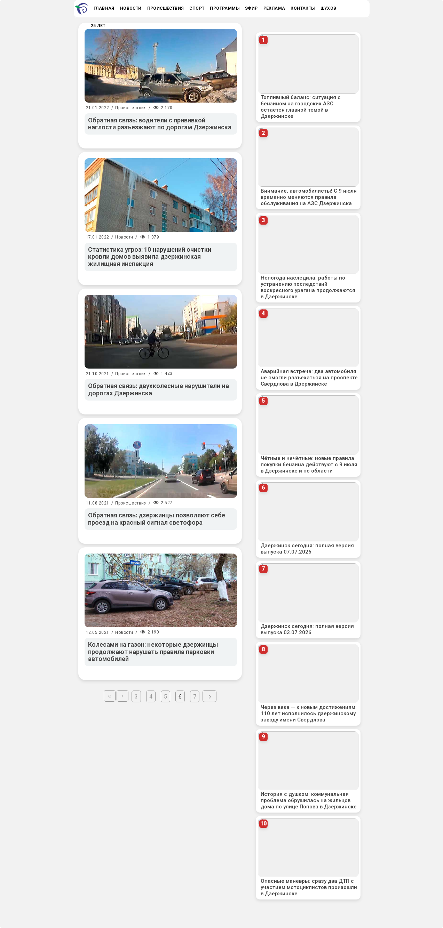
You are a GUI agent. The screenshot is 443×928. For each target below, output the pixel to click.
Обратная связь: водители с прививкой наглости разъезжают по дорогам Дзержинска (160, 123)
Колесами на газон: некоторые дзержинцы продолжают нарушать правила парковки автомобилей (153, 651)
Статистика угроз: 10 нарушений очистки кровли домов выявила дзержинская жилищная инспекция (150, 256)
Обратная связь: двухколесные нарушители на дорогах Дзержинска (158, 389)
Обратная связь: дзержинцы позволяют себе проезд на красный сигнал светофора (157, 518)
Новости (124, 237)
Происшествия (131, 107)
